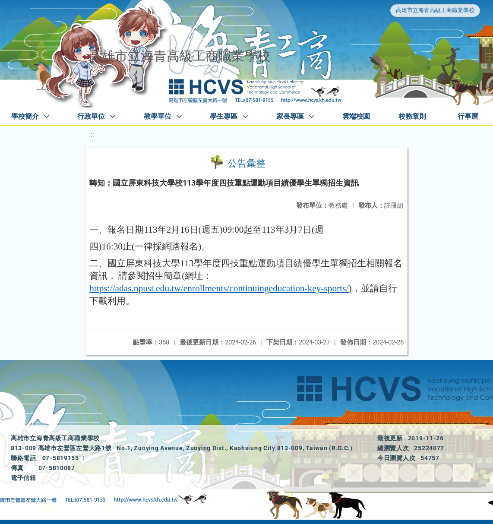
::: (91, 135)
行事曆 (468, 116)
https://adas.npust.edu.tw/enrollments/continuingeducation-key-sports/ (218, 288)
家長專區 (290, 116)
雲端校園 (356, 116)
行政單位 (91, 116)
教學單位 (157, 116)
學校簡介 (25, 116)
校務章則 (412, 116)
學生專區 (223, 116)
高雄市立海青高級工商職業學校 (435, 10)
